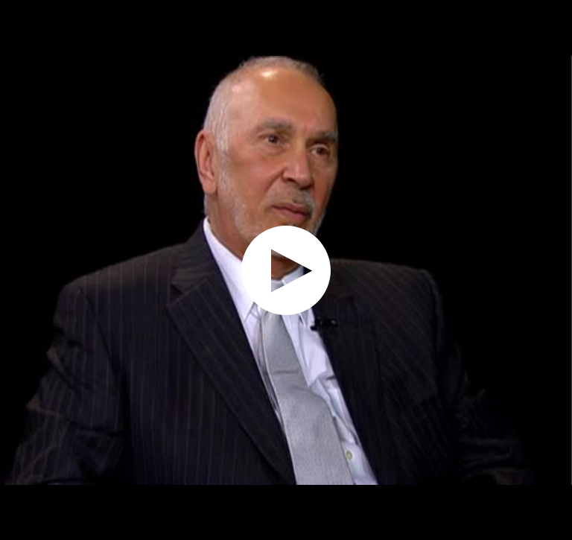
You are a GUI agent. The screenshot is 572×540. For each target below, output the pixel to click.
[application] (286, 270)
